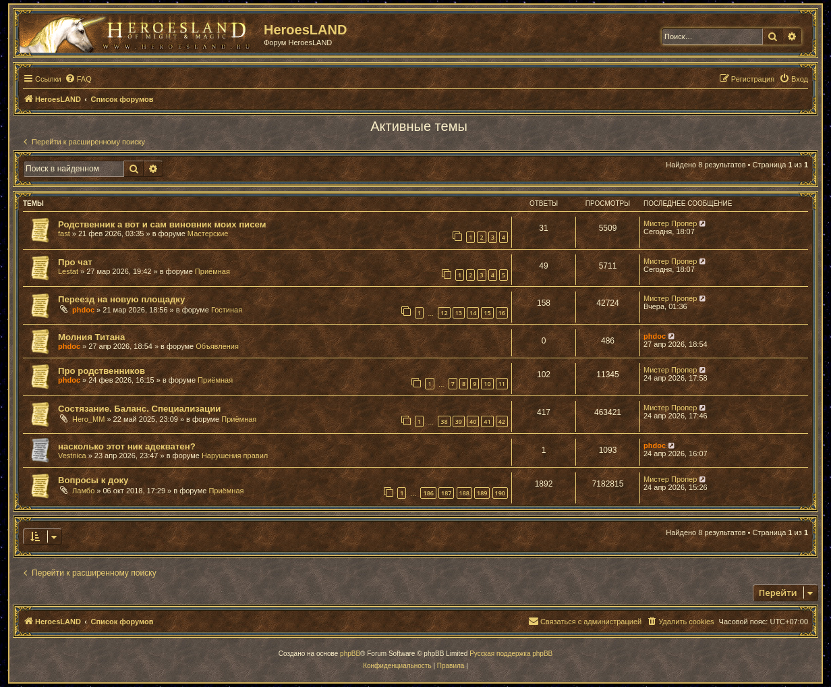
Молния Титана (91, 337)
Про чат (75, 262)
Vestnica (72, 455)
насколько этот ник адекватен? (127, 446)
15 (487, 312)
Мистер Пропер (670, 223)
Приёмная (212, 271)
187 (446, 493)
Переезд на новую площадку (121, 299)
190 (500, 493)
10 (487, 383)
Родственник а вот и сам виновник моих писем (162, 224)
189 (482, 493)
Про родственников (101, 371)
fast (64, 233)
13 (458, 312)
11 (501, 383)
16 (501, 312)
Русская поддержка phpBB (510, 653)
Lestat (68, 271)
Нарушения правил (235, 455)
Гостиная (226, 310)
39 (458, 421)
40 (472, 421)
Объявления (217, 346)
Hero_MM (88, 419)
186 (428, 493)
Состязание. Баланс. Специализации (139, 409)
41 (487, 421)
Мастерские (208, 233)
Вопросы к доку (93, 480)
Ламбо (83, 491)
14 (472, 312)
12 (443, 312)
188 (464, 493)
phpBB (350, 653)
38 (443, 421)
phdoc (83, 310)
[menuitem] (78, 79)
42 (501, 421)
